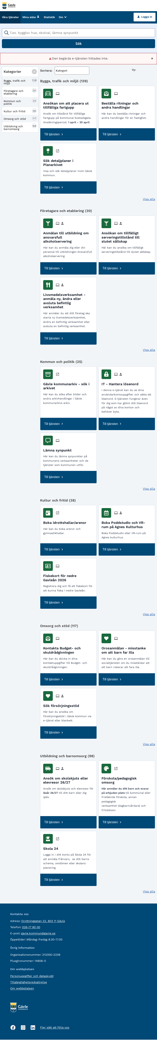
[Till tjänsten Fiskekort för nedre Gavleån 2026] (68, 576)
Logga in (144, 17)
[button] (34, 71)
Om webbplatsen (22, 989)
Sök (78, 43)
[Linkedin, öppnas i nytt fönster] (33, 1028)
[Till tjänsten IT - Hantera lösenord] (121, 383)
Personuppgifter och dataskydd (31, 976)
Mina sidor (31, 17)
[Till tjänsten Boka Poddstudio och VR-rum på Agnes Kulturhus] (127, 523)
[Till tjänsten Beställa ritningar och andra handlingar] (127, 104)
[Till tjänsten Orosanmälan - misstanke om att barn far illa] (127, 649)
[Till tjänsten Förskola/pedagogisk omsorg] (127, 779)
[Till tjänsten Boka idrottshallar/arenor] (66, 521)
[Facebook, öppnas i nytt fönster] (13, 1028)
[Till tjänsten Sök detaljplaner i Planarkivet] (68, 161)
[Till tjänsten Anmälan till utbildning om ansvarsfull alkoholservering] (68, 236)
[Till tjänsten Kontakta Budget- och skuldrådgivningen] (68, 649)
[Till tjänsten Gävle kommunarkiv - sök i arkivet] (68, 385)
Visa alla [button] (149, 199)
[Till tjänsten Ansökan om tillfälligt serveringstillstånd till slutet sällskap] (127, 236)
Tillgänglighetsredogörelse (28, 982)
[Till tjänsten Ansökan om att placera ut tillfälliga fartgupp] (68, 104)
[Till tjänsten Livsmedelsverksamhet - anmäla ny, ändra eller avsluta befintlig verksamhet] (68, 299)
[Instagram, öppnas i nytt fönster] (23, 1028)
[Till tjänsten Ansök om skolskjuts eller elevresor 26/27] (68, 779)
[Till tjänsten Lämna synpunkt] (58, 449)
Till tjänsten (51, 134)
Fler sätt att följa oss (54, 1028)
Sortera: (46, 71)
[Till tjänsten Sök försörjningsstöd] (62, 704)
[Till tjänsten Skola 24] (52, 847)
